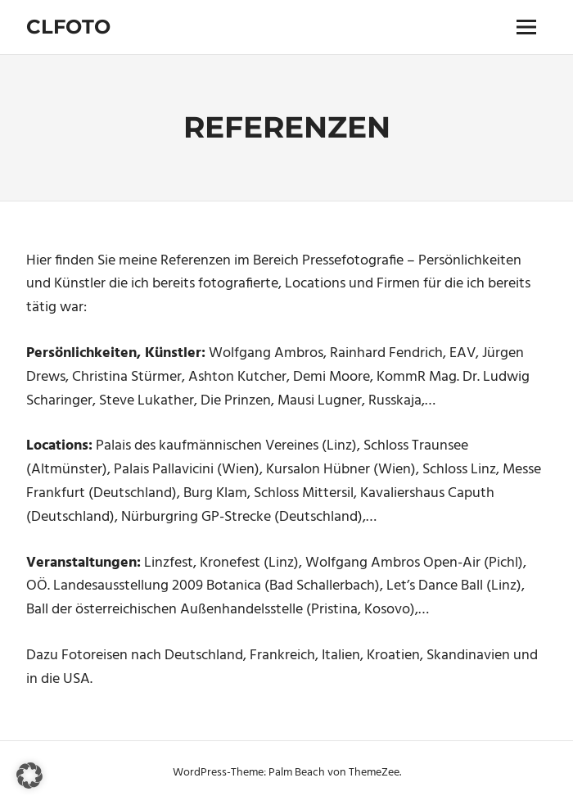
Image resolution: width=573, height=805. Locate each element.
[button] (29, 775)
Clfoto (68, 26)
